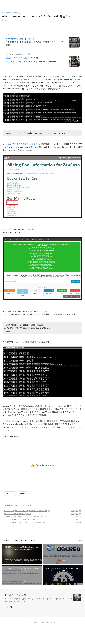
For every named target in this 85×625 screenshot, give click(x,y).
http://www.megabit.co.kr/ (15, 54)
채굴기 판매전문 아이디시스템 (21, 58)
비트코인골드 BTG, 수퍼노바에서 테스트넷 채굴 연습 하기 (23, 522)
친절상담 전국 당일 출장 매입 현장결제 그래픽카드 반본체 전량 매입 (34, 43)
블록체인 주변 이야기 (15, 595)
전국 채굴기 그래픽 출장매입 (20, 38)
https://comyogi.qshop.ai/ (15, 35)
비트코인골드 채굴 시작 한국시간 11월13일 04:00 (20, 520)
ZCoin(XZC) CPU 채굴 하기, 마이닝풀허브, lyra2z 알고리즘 (24, 517)
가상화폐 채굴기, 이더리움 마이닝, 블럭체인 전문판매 (30, 61)
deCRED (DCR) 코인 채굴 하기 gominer (17, 514)
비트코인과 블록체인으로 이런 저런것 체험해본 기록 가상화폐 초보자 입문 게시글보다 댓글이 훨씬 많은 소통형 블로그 (38, 600)
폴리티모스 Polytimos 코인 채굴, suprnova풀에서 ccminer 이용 (25, 511)
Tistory (55, 622)
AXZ (41, 622)
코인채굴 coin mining (11, 12)
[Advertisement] (42, 465)
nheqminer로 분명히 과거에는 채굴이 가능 (21, 144)
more (81, 540)
